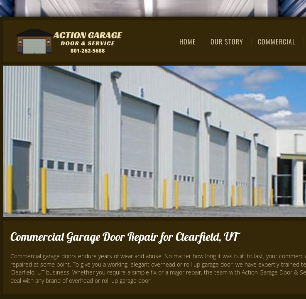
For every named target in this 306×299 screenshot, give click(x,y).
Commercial (276, 41)
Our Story (227, 41)
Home (187, 41)
